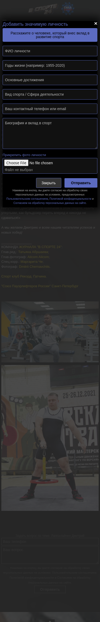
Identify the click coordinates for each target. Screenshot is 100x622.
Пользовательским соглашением (27, 198)
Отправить (81, 183)
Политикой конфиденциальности (70, 198)
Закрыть (49, 183)
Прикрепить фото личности (24, 155)
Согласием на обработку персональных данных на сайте (49, 203)
